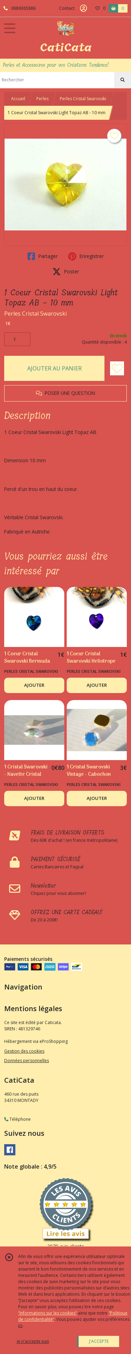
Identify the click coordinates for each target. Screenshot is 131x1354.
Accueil (18, 99)
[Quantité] (17, 339)
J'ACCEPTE (99, 1341)
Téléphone (17, 1119)
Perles (42, 99)
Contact (66, 8)
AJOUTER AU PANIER (54, 368)
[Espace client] (83, 8)
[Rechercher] (122, 80)
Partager (43, 256)
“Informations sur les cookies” (47, 1313)
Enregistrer (86, 256)
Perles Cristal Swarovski (83, 99)
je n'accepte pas (33, 1341)
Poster (65, 271)
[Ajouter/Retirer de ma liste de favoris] (117, 368)
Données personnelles (26, 1061)
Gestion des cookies (24, 1051)
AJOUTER (34, 685)
